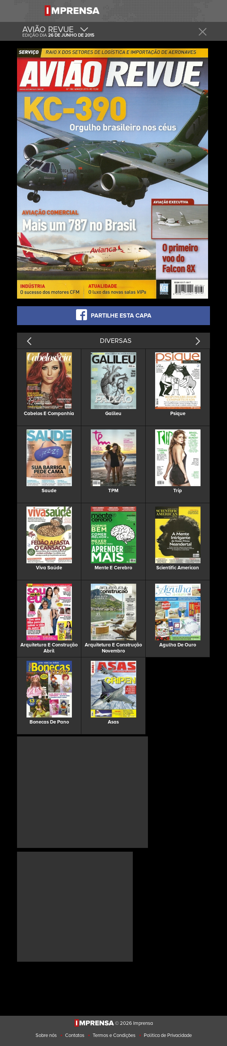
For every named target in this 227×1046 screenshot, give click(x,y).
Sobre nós (46, 1035)
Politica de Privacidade (168, 1035)
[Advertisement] (82, 791)
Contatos (74, 1035)
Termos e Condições (114, 1035)
